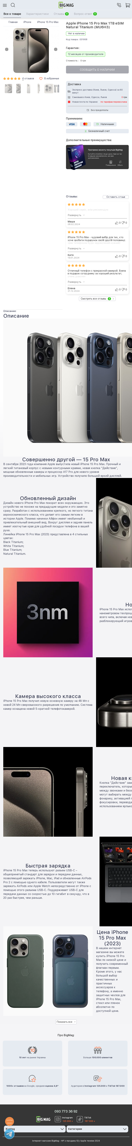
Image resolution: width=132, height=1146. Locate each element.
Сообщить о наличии (97, 69)
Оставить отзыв (115, 197)
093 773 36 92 (65, 1111)
